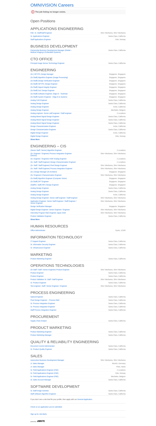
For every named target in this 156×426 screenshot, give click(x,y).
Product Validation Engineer (41, 216)
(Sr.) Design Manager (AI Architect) (43, 172)
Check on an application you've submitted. (46, 407)
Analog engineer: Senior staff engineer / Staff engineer (51, 113)
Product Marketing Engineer (41, 259)
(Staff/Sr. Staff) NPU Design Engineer (44, 185)
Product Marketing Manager (41, 335)
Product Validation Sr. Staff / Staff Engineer (46, 279)
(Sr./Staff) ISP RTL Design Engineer (44, 84)
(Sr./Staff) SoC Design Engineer (42, 90)
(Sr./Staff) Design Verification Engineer (45, 81)
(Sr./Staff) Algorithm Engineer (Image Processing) (49, 77)
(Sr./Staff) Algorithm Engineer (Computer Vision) (48, 178)
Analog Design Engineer (39, 103)
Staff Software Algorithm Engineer (43, 394)
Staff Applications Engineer (40, 39)
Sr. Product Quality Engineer (41, 349)
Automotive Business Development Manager (47, 360)
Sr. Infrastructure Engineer (40, 248)
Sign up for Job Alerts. (38, 414)
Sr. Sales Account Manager (40, 380)
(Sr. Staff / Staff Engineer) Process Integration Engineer (51, 168)
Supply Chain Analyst (38, 321)
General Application (84, 399)
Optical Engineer (36, 297)
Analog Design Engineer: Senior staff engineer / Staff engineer (54, 198)
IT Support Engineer (38, 241)
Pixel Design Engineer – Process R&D (44, 300)
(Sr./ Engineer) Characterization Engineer (46, 175)
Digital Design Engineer (39, 133)
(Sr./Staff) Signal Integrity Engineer (43, 87)
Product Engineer (37, 273)
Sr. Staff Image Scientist (39, 391)
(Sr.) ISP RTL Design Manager (42, 74)
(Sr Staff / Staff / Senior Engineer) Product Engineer (49, 270)
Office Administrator (37, 230)
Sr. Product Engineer (38, 283)
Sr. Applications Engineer (39, 36)
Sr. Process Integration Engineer (42, 303)
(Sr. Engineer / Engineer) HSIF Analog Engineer (48, 159)
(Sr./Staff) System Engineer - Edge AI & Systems (48, 97)
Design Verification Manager (41, 206)
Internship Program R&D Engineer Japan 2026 (48, 213)
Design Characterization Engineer (43, 126)
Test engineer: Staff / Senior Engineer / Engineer (48, 286)
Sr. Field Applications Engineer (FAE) (44, 370)
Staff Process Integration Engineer (43, 310)
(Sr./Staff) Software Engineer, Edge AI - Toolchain (49, 94)
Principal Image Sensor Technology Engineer (47, 63)
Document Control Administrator (42, 346)
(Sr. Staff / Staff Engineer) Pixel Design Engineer (48, 165)
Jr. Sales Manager (37, 363)
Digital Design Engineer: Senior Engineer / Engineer (50, 210)
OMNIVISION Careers (52, 5)
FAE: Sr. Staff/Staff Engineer (41, 33)
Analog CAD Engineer (38, 100)
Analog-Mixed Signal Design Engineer (44, 116)
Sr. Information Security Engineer (42, 244)
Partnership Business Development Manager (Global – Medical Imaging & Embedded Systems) (51, 51)
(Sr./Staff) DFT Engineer (39, 182)
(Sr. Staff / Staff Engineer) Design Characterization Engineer (53, 162)
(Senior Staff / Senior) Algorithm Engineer (46, 150)
